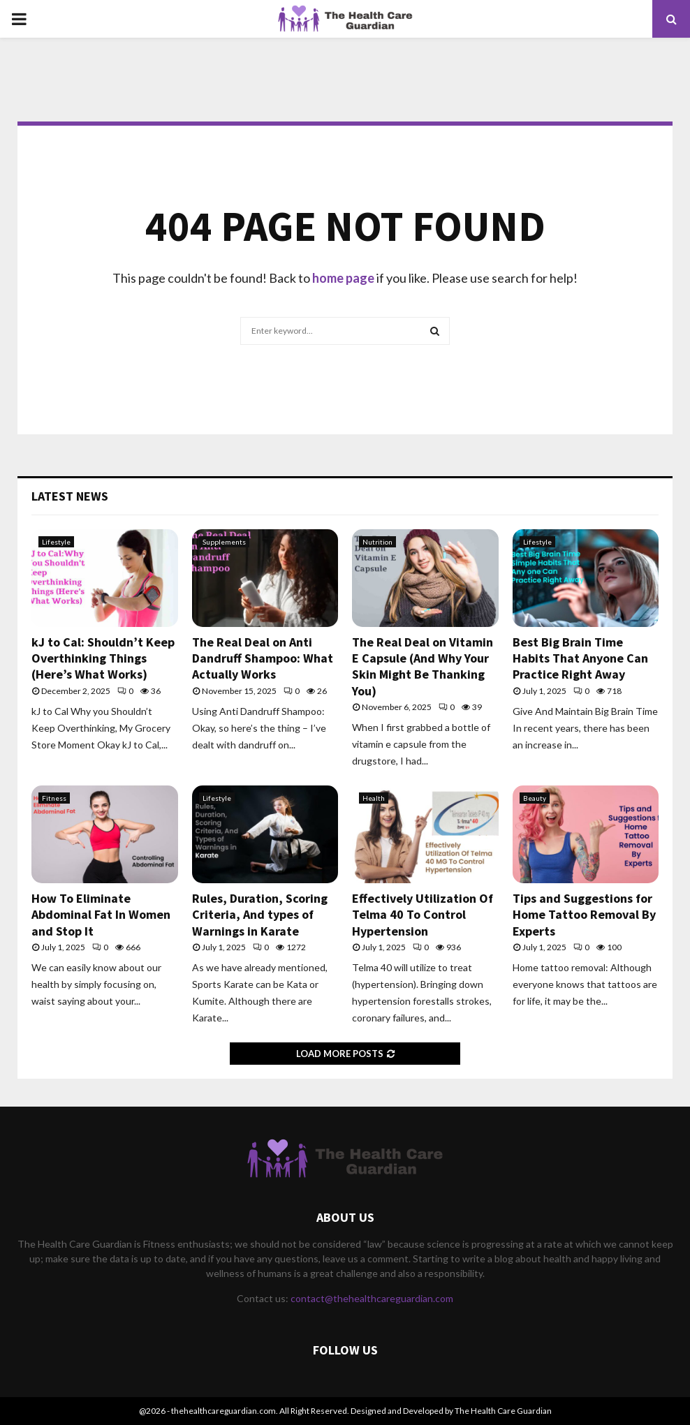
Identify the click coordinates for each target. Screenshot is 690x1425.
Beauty (534, 798)
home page (343, 278)
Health (373, 798)
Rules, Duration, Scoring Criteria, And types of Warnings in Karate (260, 914)
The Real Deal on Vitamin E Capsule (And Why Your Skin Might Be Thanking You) (422, 666)
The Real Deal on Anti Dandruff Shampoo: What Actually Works (262, 658)
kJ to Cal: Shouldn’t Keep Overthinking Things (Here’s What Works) (103, 658)
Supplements (224, 542)
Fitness (54, 798)
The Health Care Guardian (503, 1410)
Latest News (69, 496)
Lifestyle (56, 542)
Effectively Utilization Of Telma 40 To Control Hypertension (422, 914)
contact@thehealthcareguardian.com (372, 1298)
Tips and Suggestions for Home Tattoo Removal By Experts (584, 914)
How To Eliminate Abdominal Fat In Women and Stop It (100, 914)
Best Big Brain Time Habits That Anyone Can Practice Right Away (580, 658)
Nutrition (377, 542)
